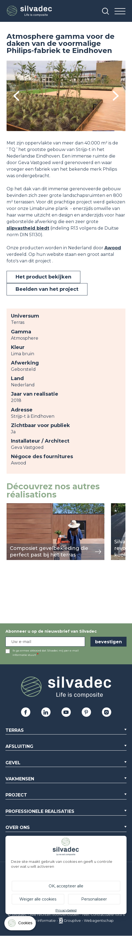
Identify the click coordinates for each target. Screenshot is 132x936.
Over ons (17, 827)
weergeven (19, 506)
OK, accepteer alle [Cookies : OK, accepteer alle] (66, 886)
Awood (112, 247)
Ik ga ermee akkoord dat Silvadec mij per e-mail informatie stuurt (46, 653)
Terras (14, 730)
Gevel (12, 762)
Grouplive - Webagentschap (89, 920)
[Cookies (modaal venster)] (20, 924)
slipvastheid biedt (28, 228)
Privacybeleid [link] (66, 910)
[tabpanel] (66, 96)
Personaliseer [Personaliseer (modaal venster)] (94, 899)
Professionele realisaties (39, 811)
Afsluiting (19, 746)
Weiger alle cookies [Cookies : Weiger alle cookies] (37, 899)
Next (116, 96)
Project (16, 795)
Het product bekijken (43, 277)
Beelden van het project (47, 289)
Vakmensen (19, 778)
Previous (16, 96)
